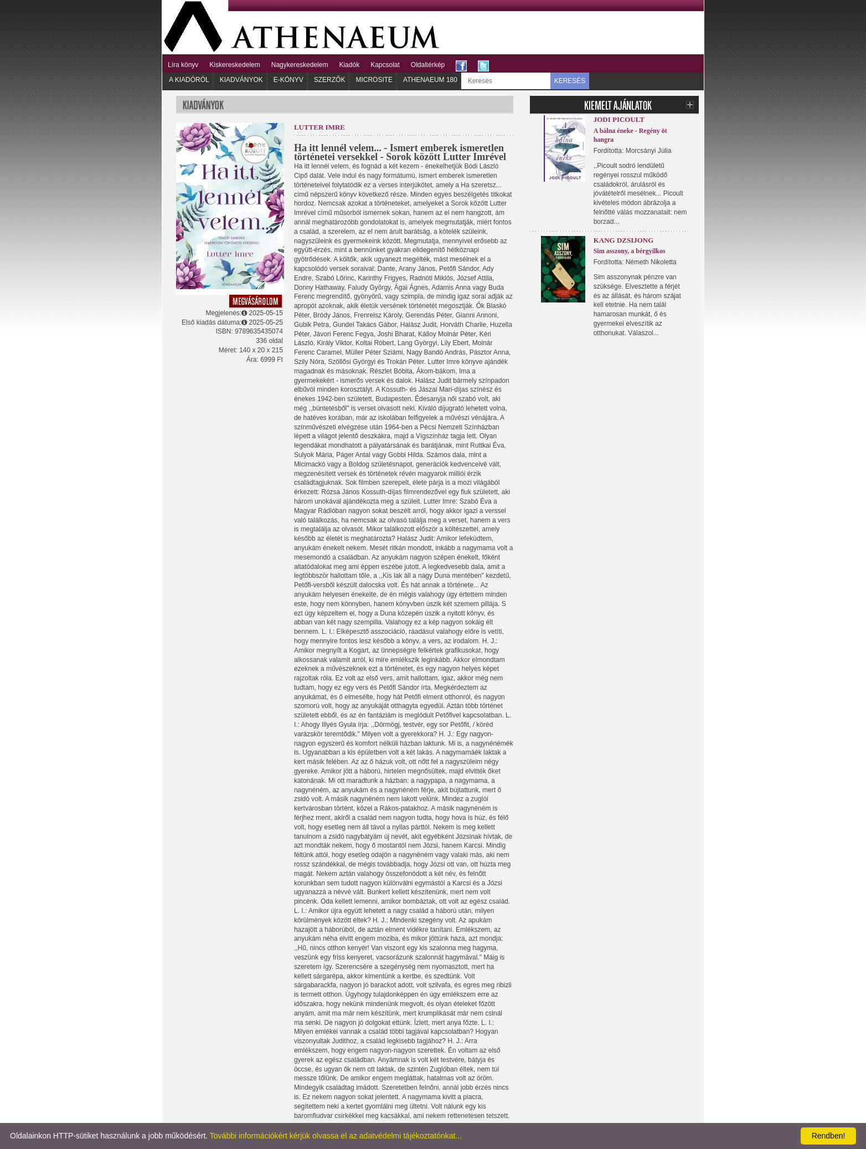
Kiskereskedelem (234, 65)
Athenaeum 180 (430, 80)
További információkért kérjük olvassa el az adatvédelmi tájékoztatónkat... (336, 1135)
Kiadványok (241, 80)
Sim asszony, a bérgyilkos (630, 251)
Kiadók (349, 65)
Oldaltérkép (428, 65)
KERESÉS (570, 81)
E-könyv (288, 80)
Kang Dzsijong (624, 240)
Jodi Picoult (619, 119)
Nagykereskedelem (299, 65)
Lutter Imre (319, 127)
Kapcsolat (385, 65)
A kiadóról (189, 80)
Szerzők (330, 80)
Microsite (374, 80)
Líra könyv (183, 65)
